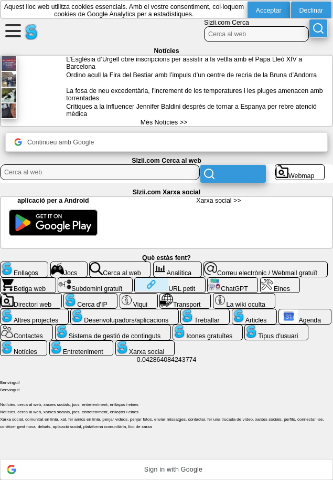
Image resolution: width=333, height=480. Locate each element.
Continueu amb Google (54, 142)
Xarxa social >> (218, 200)
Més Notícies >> (164, 122)
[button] (166, 469)
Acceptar (269, 10)
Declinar (311, 10)
